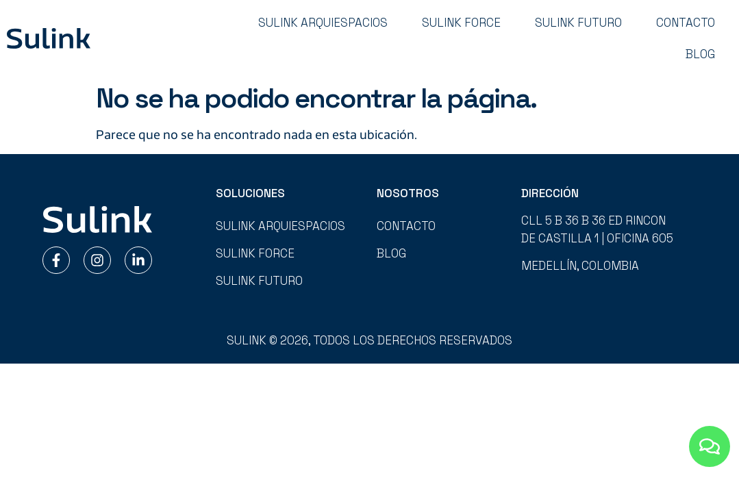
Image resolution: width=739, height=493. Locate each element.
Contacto (685, 22)
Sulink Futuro (578, 22)
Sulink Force (461, 22)
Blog (700, 54)
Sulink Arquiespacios (323, 22)
